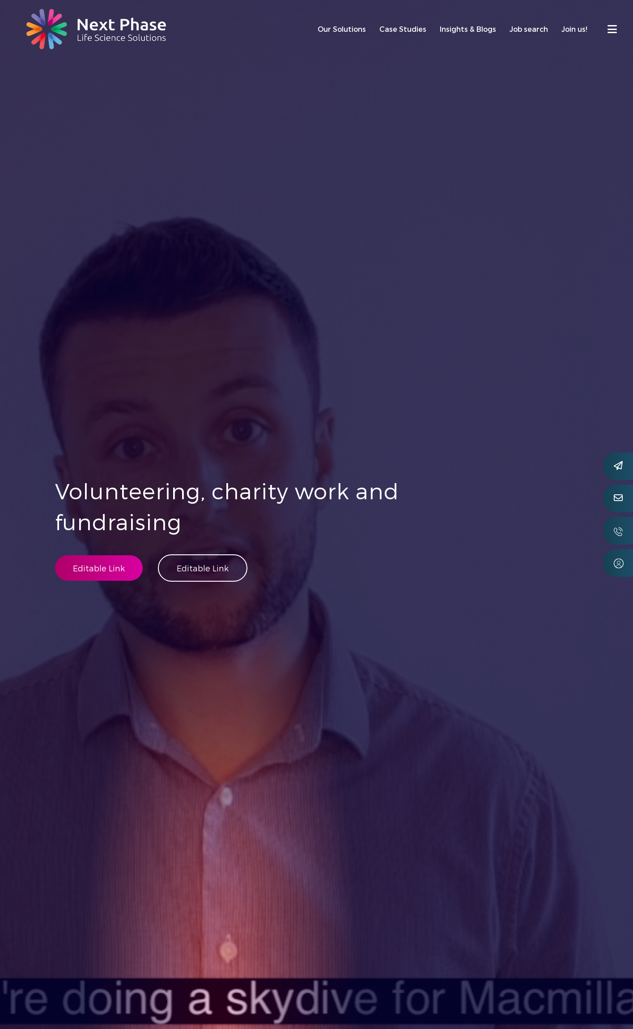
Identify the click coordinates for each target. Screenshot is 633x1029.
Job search (529, 29)
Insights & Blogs (468, 29)
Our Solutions (342, 29)
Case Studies (402, 29)
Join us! (574, 29)
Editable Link (99, 568)
